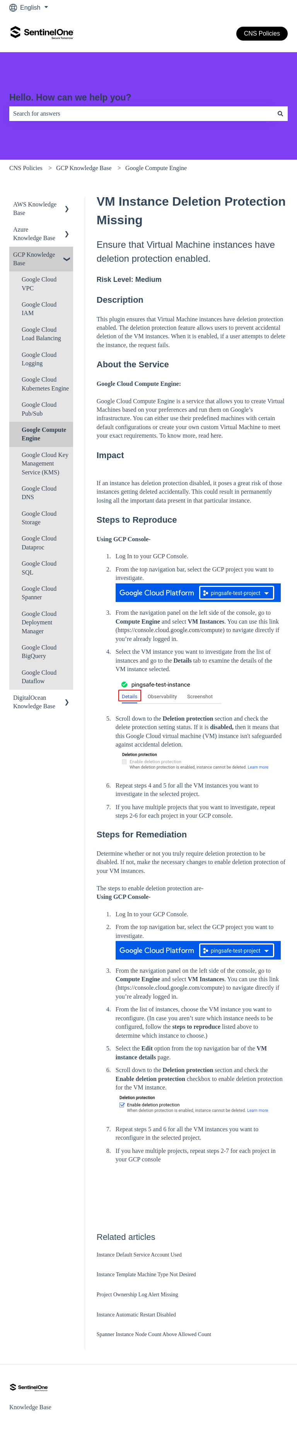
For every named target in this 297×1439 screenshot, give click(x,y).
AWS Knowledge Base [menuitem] (34, 208)
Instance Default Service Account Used (139, 1255)
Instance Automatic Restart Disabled (136, 1315)
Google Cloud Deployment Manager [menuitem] (39, 622)
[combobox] (141, 113)
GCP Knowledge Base (83, 168)
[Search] (280, 113)
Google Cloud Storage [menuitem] (39, 517)
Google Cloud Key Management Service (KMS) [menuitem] (45, 464)
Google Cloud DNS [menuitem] (39, 492)
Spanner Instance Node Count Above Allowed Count (154, 1334)
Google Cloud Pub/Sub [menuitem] (39, 408)
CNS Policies (262, 33)
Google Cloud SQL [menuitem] (39, 567)
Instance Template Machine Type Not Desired (146, 1274)
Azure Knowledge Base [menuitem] (34, 233)
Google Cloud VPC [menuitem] (39, 283)
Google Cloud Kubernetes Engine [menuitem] (45, 383)
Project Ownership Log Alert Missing (137, 1294)
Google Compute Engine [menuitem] (44, 434)
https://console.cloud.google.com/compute (170, 630)
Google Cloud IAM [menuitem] (39, 308)
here (216, 435)
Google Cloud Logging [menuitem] (39, 359)
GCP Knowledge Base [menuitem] (34, 258)
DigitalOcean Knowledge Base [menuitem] (34, 701)
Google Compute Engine (156, 168)
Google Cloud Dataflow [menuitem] (39, 676)
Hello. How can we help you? (70, 97)
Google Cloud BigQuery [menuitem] (39, 651)
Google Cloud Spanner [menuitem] (39, 592)
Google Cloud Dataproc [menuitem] (39, 542)
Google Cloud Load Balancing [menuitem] (41, 333)
